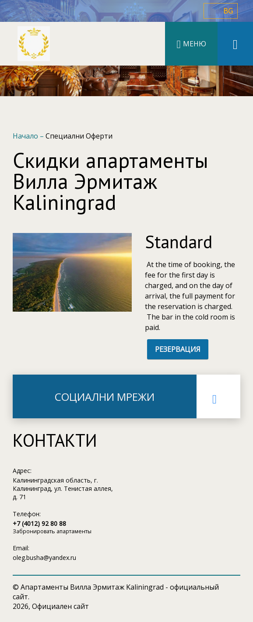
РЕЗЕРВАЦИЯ (177, 349)
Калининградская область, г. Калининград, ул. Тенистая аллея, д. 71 (63, 488)
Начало (26, 136)
